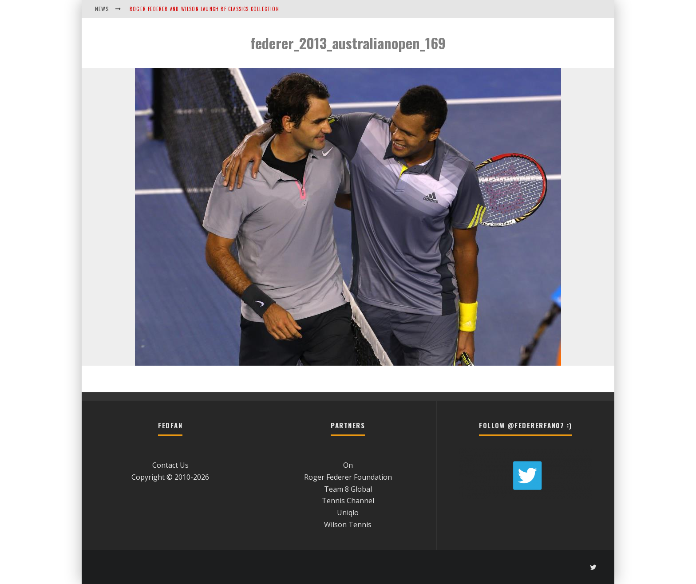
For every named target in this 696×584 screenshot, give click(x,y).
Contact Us (170, 465)
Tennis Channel (348, 500)
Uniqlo (348, 512)
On (348, 465)
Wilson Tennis (348, 524)
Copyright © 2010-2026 (170, 477)
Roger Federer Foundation (348, 477)
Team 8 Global (348, 489)
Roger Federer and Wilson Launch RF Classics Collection (204, 8)
